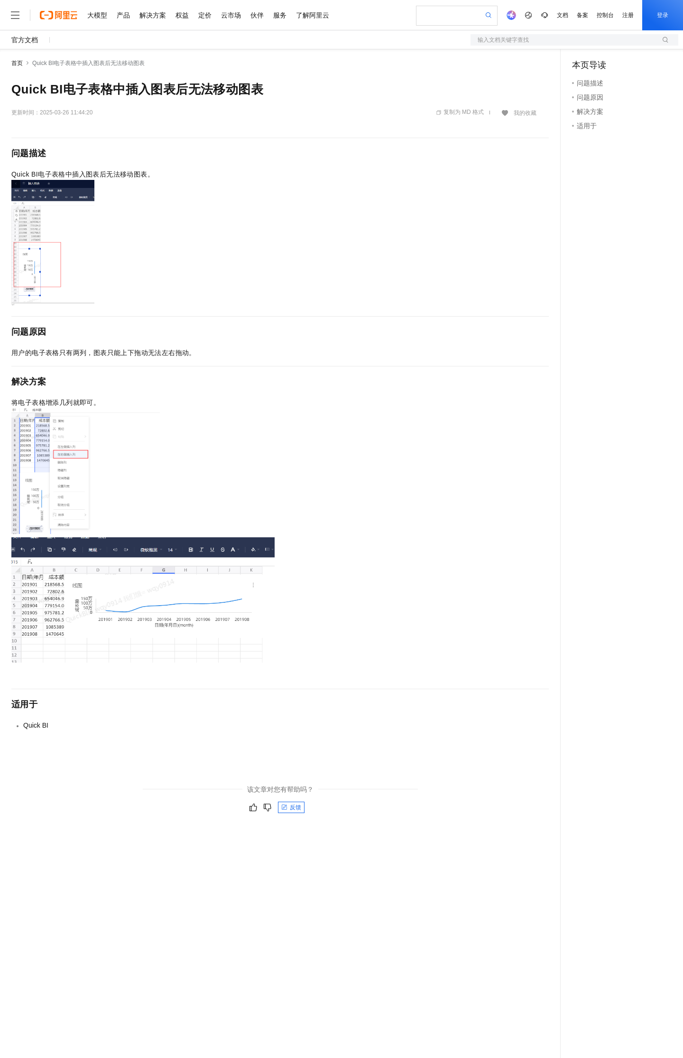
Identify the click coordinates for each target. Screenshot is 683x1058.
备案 (582, 15)
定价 (205, 15)
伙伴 (257, 15)
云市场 (231, 15)
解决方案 (152, 15)
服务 (279, 15)
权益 (182, 15)
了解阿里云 (312, 15)
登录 (662, 15)
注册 (628, 15)
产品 (123, 15)
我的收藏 (525, 113)
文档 (562, 15)
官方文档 (24, 40)
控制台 (605, 15)
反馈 (291, 807)
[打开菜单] (15, 15)
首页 (17, 63)
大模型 (97, 15)
